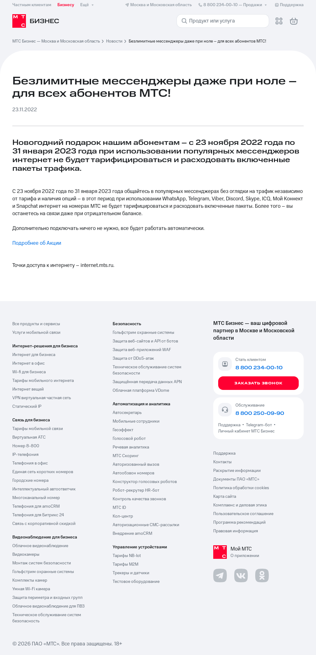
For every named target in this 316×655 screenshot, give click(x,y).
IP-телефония (25, 455)
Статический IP (26, 406)
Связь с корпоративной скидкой (44, 524)
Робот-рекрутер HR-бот (136, 490)
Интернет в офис (28, 363)
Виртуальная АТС (29, 437)
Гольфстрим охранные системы (43, 572)
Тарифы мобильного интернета (43, 381)
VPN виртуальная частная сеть (41, 398)
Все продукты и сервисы (36, 324)
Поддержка (230, 425)
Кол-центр (123, 516)
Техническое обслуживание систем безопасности (147, 370)
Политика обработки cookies (241, 488)
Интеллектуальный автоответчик (44, 489)
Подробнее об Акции (36, 243)
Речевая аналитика (131, 447)
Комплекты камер (29, 580)
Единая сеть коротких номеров (42, 472)
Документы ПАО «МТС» (236, 479)
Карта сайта (224, 496)
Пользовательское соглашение (243, 514)
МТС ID (119, 508)
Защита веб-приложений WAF (142, 350)
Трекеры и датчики (131, 573)
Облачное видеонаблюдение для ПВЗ (48, 606)
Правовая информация (235, 531)
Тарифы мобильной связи (37, 429)
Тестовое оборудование (136, 582)
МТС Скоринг (126, 456)
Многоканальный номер (36, 498)
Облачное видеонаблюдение (40, 546)
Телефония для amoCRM (36, 506)
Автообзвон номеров (133, 473)
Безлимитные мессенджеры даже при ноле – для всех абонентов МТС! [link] (197, 41)
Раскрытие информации (237, 471)
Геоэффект (123, 430)
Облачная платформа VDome (141, 390)
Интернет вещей (28, 389)
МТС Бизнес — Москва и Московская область (56, 41)
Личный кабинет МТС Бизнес (246, 431)
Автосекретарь (127, 413)
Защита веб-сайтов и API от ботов (145, 341)
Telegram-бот (259, 425)
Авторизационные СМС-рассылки (146, 525)
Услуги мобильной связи (36, 333)
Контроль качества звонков (139, 499)
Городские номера (30, 480)
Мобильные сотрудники (136, 421)
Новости (114, 41)
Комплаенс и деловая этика (240, 505)
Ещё (87, 5)
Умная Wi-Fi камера (31, 589)
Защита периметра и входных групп (47, 598)
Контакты (222, 462)
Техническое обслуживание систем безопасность (46, 618)
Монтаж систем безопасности (41, 563)
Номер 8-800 (25, 446)
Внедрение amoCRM (132, 533)
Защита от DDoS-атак (133, 358)
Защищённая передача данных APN (147, 382)
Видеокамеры (26, 554)
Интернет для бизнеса (33, 355)
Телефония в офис (30, 463)
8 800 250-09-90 (259, 413)
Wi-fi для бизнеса (29, 372)
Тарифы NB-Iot (127, 556)
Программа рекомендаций (239, 522)
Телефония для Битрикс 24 (38, 515)
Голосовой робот (129, 439)
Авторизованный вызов (136, 464)
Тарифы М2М (125, 564)
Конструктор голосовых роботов (145, 482)
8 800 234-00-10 (233, 5)
